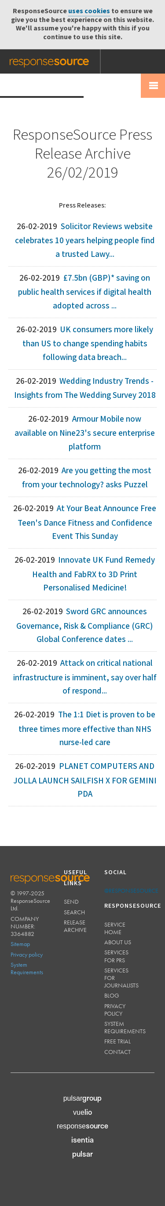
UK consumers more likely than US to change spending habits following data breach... (88, 343)
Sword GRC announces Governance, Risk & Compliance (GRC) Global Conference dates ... (84, 625)
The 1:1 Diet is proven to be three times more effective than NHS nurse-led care (86, 728)
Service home (114, 928)
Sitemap (20, 944)
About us (117, 942)
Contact (117, 1052)
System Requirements (27, 968)
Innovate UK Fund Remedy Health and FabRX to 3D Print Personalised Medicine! (93, 574)
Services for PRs (116, 956)
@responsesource (131, 890)
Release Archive (75, 926)
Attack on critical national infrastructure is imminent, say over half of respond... (85, 677)
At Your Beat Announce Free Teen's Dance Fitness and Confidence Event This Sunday (87, 522)
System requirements (125, 1027)
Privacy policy (27, 954)
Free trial (117, 1041)
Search (74, 912)
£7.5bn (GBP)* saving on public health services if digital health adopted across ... (84, 292)
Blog (111, 995)
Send (71, 901)
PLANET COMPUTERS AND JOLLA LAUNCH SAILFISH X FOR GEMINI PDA (85, 780)
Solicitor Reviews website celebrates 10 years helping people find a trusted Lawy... (85, 240)
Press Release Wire (42, 85)
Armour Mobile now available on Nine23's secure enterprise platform (85, 433)
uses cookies (89, 11)
